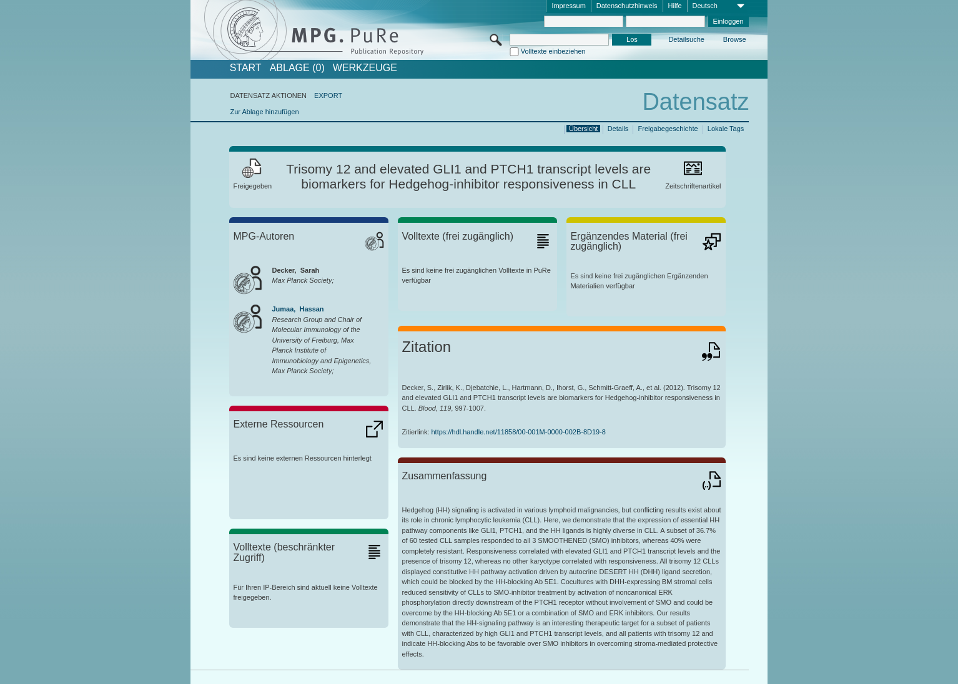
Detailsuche (686, 39)
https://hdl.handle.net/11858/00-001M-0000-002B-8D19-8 (519, 432)
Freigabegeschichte (668, 128)
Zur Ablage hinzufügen (264, 111)
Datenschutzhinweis (627, 5)
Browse (734, 39)
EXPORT (328, 95)
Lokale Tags (726, 128)
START (246, 68)
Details (618, 128)
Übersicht (583, 128)
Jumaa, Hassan (297, 309)
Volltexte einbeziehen (553, 51)
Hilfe (675, 5)
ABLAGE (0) (297, 68)
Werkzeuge (365, 68)
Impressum (568, 5)
